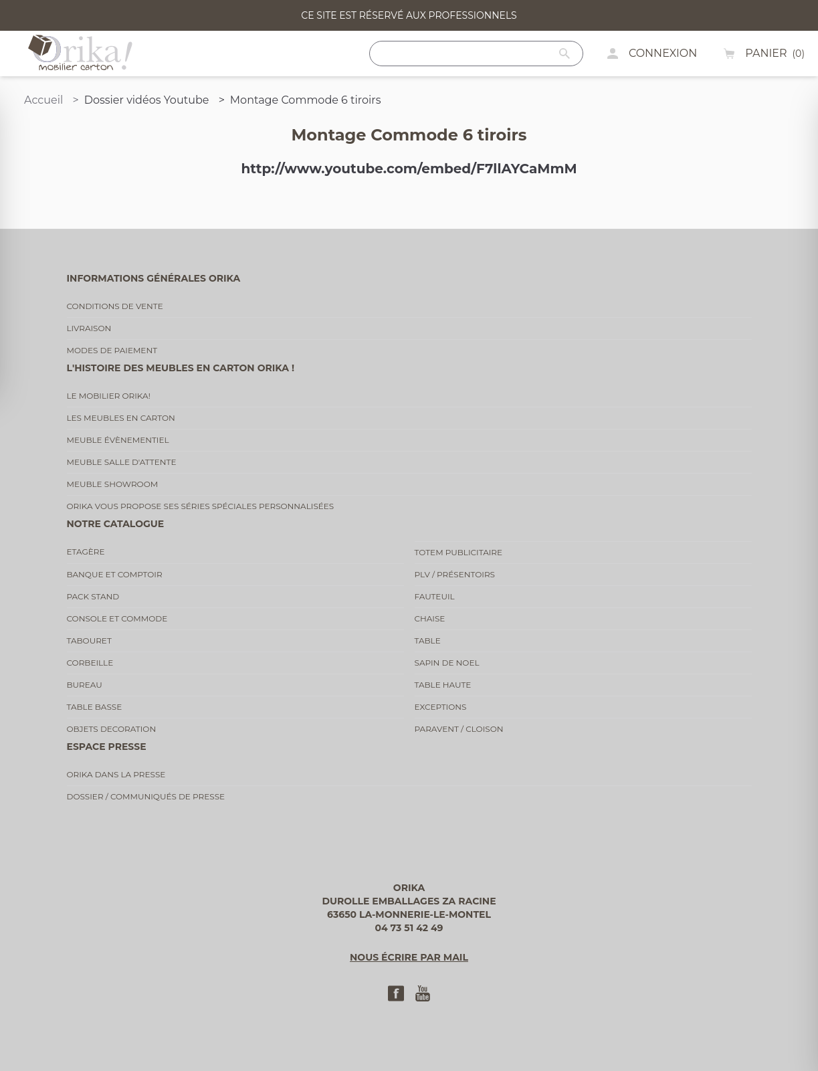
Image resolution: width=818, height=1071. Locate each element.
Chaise (430, 618)
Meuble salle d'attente (122, 462)
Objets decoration (112, 729)
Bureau (84, 685)
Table (428, 641)
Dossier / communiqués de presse (146, 796)
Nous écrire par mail (409, 957)
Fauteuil (435, 596)
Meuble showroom (113, 484)
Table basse (94, 707)
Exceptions (441, 707)
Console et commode (117, 618)
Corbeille (90, 663)
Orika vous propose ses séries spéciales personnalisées (200, 506)
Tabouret (89, 641)
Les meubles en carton (121, 418)
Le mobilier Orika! (108, 396)
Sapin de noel (447, 663)
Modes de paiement (112, 350)
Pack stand (93, 596)
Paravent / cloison (459, 729)
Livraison (89, 328)
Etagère (86, 552)
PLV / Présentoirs (455, 574)
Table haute (443, 685)
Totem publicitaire (459, 552)
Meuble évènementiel (118, 440)
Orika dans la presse (116, 774)
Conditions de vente (115, 306)
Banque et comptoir (115, 574)
